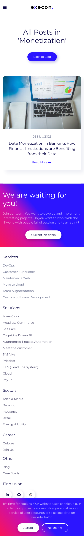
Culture (8, 443)
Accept (28, 527)
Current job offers (43, 235)
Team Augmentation (18, 291)
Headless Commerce (18, 322)
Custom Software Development (26, 297)
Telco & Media (13, 399)
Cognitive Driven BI (17, 335)
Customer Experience (19, 272)
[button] (5, 7)
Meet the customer (17, 348)
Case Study (11, 473)
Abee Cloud (11, 316)
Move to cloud (13, 284)
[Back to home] (42, 7)
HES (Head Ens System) (20, 367)
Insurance (10, 411)
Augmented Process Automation (27, 342)
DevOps (9, 265)
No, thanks (55, 527)
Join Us (8, 450)
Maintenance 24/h (16, 278)
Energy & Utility (14, 424)
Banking (9, 405)
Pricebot (9, 361)
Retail (7, 418)
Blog (6, 467)
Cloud (7, 373)
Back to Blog (42, 56)
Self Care (9, 329)
